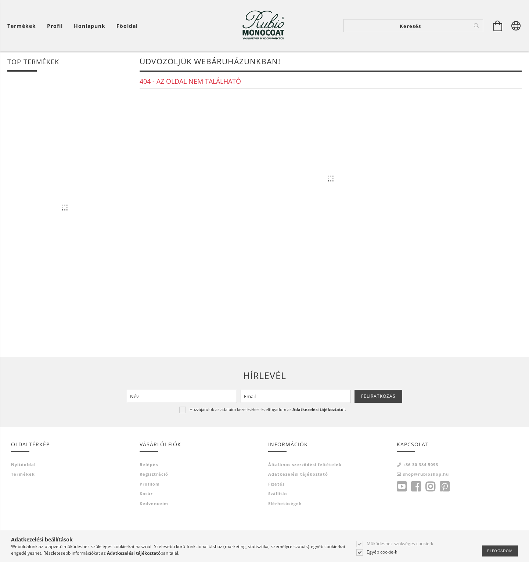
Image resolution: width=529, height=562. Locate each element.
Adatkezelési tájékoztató (298, 474)
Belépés (149, 464)
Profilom (150, 484)
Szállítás (278, 493)
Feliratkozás (378, 396)
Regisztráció (154, 474)
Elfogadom (500, 550)
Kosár (146, 493)
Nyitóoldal (23, 464)
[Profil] (55, 25)
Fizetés (276, 484)
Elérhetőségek (285, 503)
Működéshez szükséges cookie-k (400, 544)
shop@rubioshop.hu (426, 474)
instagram (430, 486)
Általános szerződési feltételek (305, 464)
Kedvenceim (154, 503)
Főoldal (127, 25)
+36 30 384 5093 (420, 464)
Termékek (23, 474)
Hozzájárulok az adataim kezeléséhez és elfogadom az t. (268, 409)
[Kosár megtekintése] (497, 26)
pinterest (444, 486)
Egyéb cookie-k (382, 552)
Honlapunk (89, 25)
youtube (401, 486)
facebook (416, 486)
